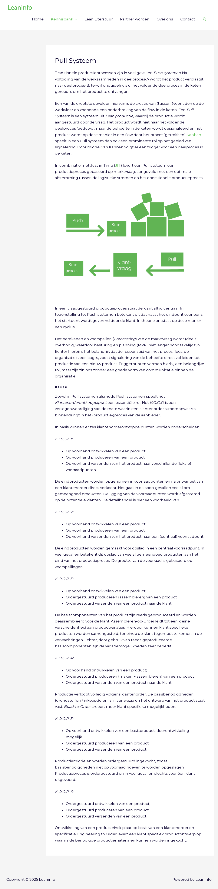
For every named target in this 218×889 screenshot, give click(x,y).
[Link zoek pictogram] (204, 19)
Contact (187, 19)
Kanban (194, 135)
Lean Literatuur (99, 19)
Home (38, 19)
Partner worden (134, 19)
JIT (118, 165)
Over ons (165, 19)
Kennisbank (62, 19)
